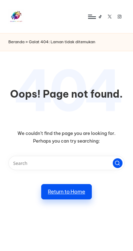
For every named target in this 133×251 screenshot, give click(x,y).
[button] (118, 163)
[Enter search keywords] (66, 163)
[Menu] (91, 16)
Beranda (16, 41)
